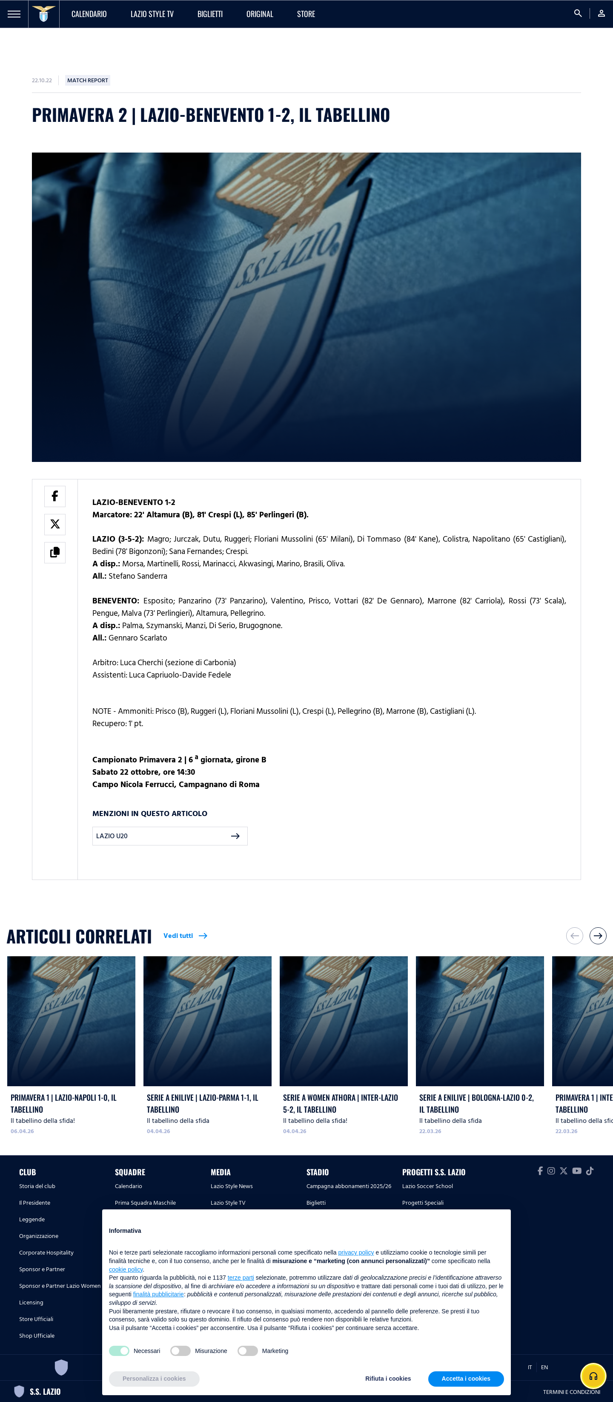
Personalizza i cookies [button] (154, 1378)
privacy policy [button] (356, 1252)
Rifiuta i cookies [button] (388, 1378)
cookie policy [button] (126, 1269)
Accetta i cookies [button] (466, 1378)
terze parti (241, 1277)
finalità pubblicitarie (158, 1294)
